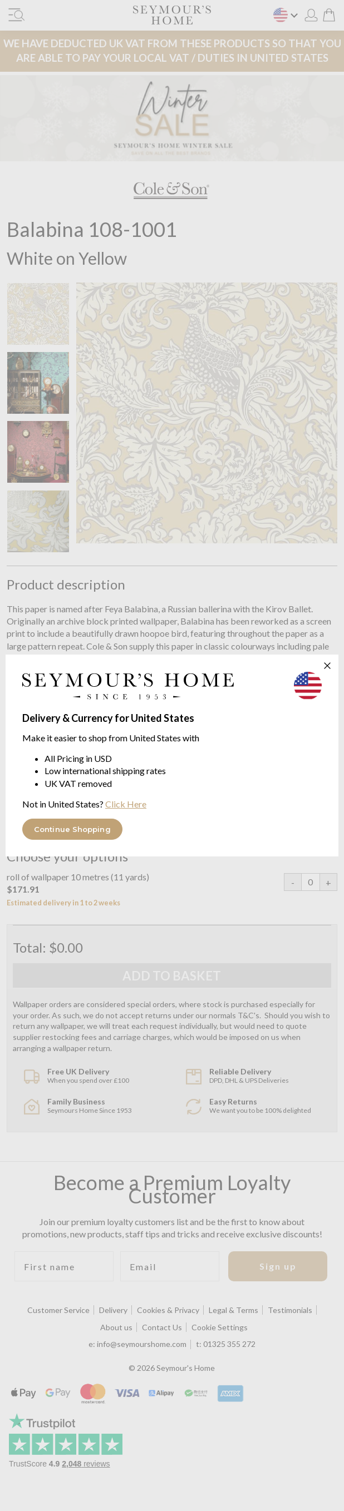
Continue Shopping (72, 829)
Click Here (125, 804)
